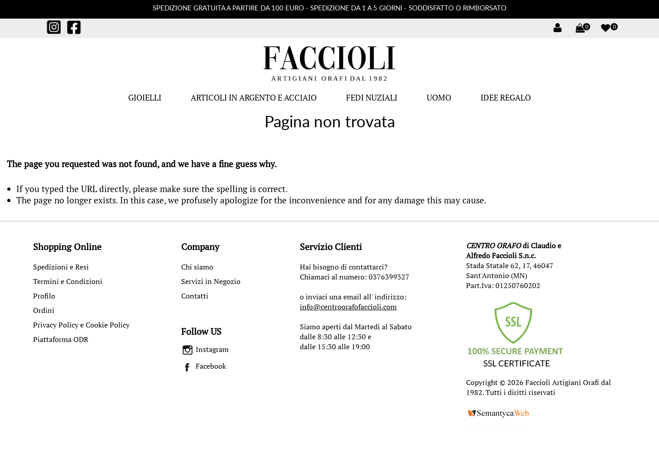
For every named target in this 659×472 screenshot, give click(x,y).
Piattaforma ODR (60, 339)
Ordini (43, 310)
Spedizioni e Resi (61, 267)
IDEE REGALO (506, 97)
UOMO (439, 97)
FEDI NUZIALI (371, 97)
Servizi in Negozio (211, 281)
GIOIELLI (144, 97)
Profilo (44, 296)
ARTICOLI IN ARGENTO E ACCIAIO (254, 97)
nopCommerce (510, 427)
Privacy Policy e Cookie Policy (81, 325)
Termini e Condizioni (67, 281)
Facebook (203, 366)
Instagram (205, 349)
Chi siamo (197, 267)
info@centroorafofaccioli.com (348, 307)
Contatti (194, 296)
